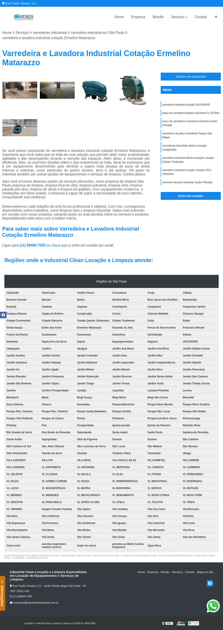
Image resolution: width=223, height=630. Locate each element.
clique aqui (59, 245)
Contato (201, 17)
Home (119, 17)
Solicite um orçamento (191, 76)
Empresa (138, 17)
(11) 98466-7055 (33, 245)
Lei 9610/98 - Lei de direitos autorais (30, 558)
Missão (158, 17)
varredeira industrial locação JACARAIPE (186, 104)
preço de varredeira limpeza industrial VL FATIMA (191, 113)
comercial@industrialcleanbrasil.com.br (34, 602)
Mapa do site (205, 572)
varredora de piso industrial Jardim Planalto (187, 182)
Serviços (177, 17)
